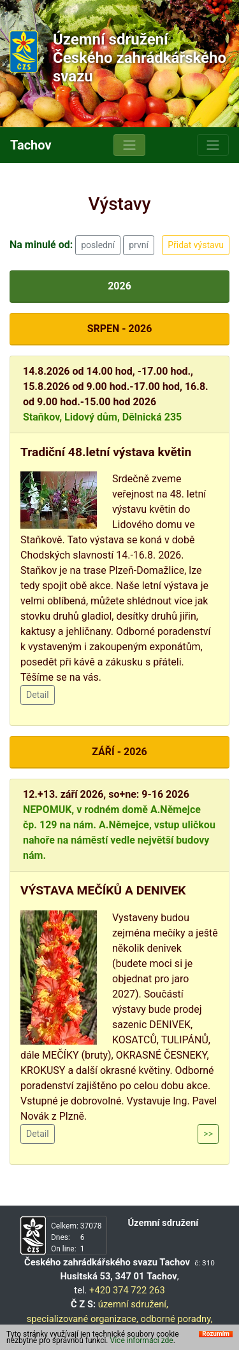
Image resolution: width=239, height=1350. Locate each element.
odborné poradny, (176, 1319)
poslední (98, 245)
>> (208, 1134)
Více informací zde (141, 1343)
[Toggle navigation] (129, 145)
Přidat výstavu (196, 245)
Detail (37, 695)
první (138, 245)
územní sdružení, (133, 1304)
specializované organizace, (82, 1319)
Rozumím (215, 1337)
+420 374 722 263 (127, 1290)
